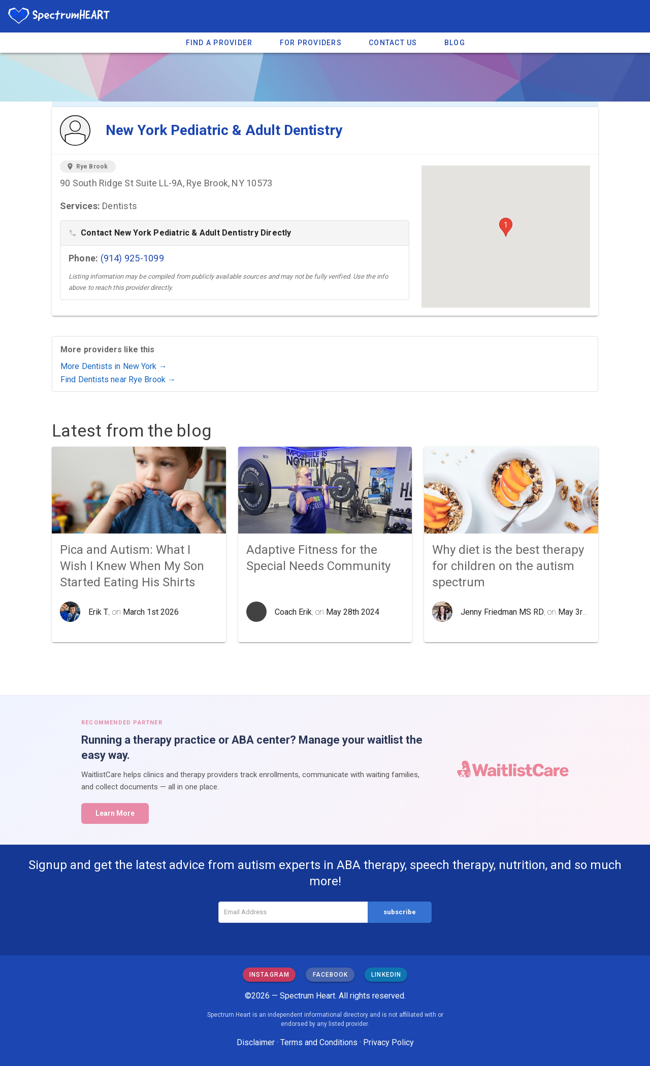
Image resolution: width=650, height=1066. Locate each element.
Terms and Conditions (319, 1042)
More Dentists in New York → (113, 366)
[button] (505, 227)
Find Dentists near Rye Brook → (118, 379)
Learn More (115, 813)
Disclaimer (256, 1042)
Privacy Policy (388, 1042)
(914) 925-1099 (132, 258)
